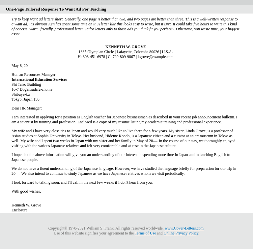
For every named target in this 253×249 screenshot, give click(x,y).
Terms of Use (145, 233)
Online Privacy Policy (181, 233)
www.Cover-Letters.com (184, 228)
